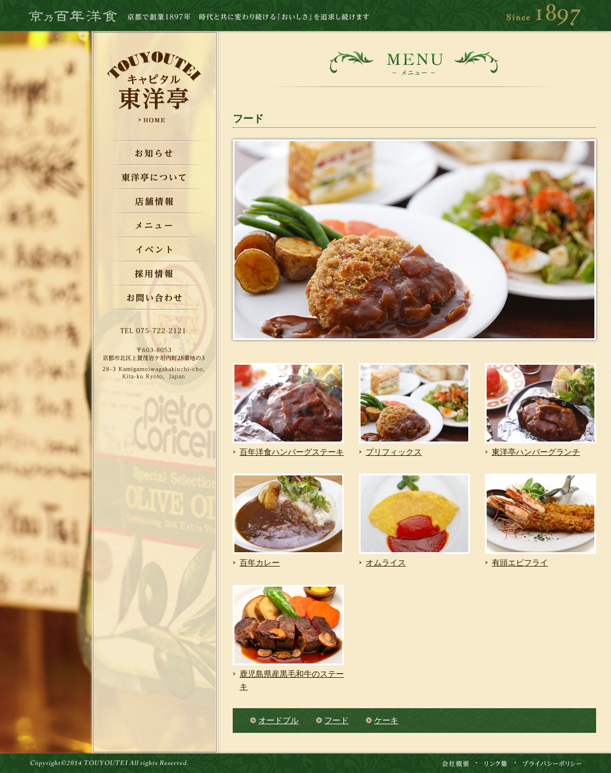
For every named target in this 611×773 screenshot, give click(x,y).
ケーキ (386, 720)
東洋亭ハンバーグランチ (536, 452)
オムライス (386, 563)
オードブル (278, 720)
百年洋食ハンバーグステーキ (292, 452)
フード (336, 720)
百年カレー (260, 563)
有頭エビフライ (520, 563)
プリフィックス (394, 452)
